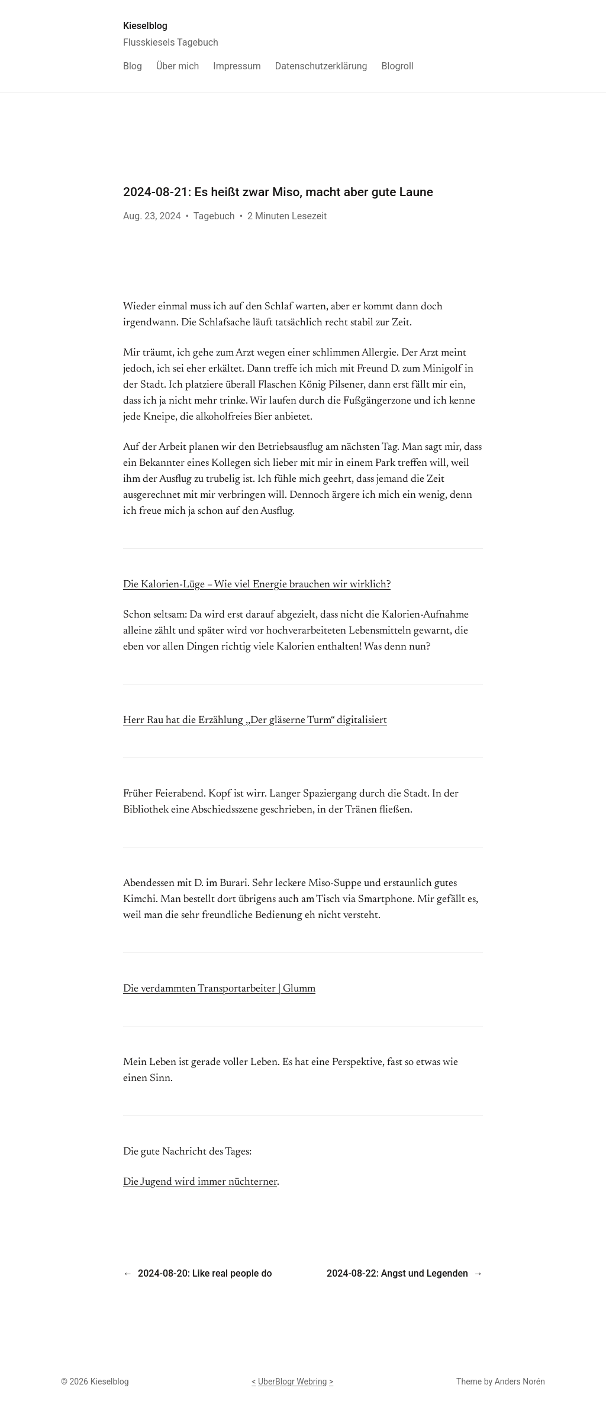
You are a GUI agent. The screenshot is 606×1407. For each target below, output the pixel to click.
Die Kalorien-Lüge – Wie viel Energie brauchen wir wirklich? (257, 585)
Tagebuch (214, 216)
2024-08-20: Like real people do (205, 1273)
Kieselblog (145, 25)
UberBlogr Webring (292, 1381)
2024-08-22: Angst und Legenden (397, 1273)
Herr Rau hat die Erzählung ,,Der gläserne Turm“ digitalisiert (255, 720)
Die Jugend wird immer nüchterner (200, 1182)
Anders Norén (520, 1381)
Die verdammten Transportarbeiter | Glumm (219, 989)
